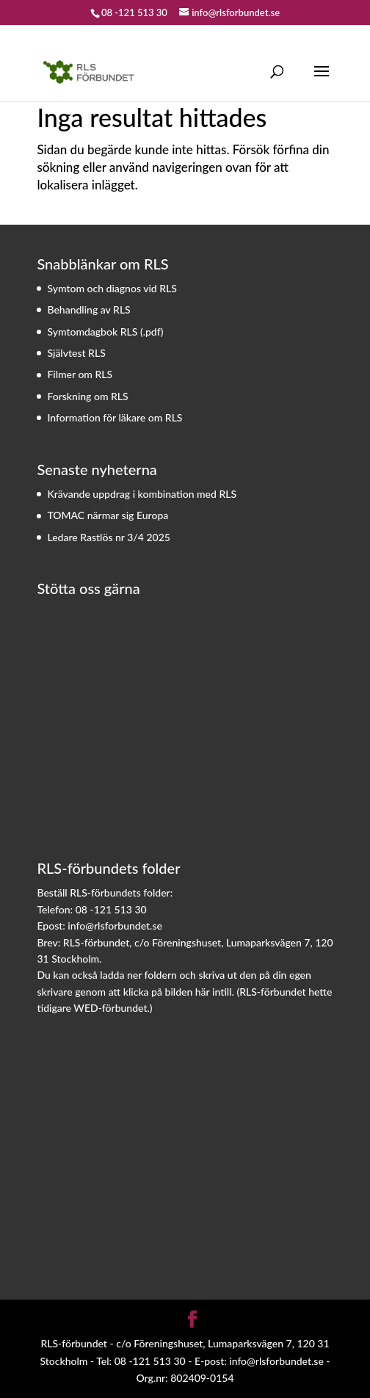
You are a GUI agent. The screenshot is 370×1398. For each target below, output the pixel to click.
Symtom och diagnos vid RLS (112, 288)
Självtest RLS (76, 353)
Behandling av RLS (88, 309)
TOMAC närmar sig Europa (107, 515)
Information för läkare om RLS (114, 417)
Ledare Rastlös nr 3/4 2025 (108, 537)
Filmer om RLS (79, 374)
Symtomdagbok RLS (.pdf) (105, 331)
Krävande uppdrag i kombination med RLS (141, 494)
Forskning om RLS (87, 396)
